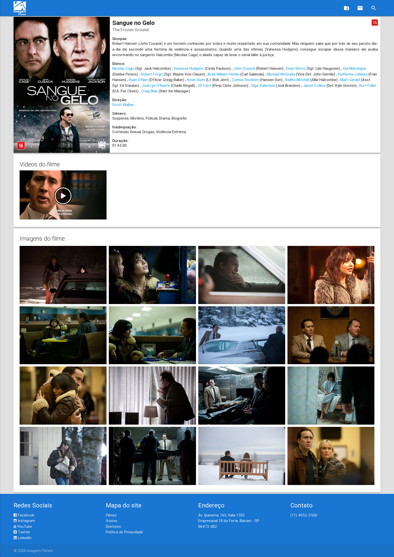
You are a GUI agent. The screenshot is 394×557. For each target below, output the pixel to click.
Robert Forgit (152, 74)
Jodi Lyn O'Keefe (156, 85)
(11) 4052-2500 (303, 515)
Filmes (111, 515)
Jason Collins (314, 85)
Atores (111, 520)
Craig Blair (149, 91)
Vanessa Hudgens (189, 68)
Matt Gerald (350, 79)
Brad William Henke (223, 74)
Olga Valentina (263, 85)
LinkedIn (22, 537)
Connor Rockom (245, 79)
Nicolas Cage (123, 68)
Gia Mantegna (354, 68)
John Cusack (244, 68)
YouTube (23, 526)
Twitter (22, 532)
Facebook (24, 515)
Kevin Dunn (196, 79)
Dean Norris (296, 68)
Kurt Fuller (367, 85)
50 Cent (204, 85)
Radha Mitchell (297, 79)
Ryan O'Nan (138, 79)
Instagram (24, 520)
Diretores (113, 526)
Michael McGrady (281, 74)
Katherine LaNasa (352, 74)
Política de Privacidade (124, 532)
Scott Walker (123, 104)
